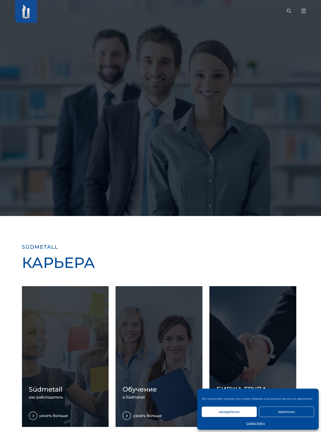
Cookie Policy (255, 423)
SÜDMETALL (40, 247)
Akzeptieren (229, 412)
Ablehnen (286, 412)
